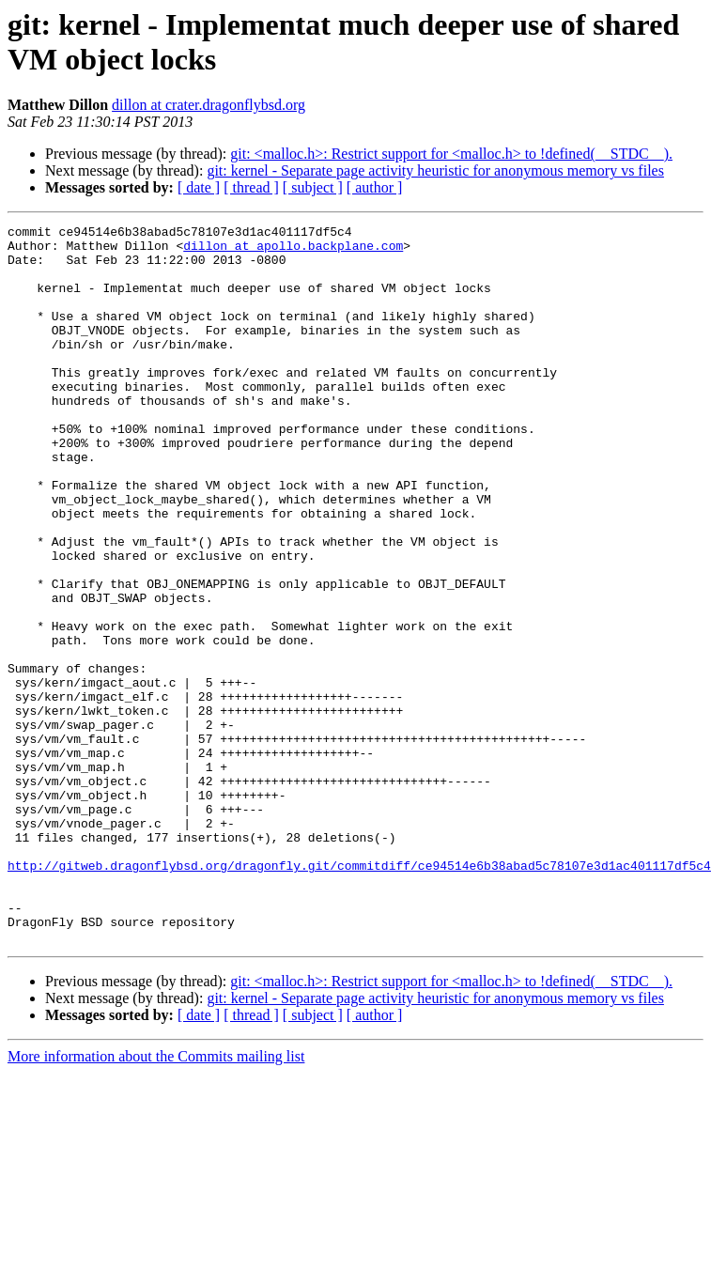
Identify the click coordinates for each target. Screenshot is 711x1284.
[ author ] (375, 187)
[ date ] (199, 187)
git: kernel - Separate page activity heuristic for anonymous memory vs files (435, 170)
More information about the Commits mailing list (156, 1200)
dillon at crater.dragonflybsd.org (208, 105)
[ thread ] (251, 187)
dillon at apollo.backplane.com (293, 250)
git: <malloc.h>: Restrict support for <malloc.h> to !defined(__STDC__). (451, 154)
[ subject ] (313, 187)
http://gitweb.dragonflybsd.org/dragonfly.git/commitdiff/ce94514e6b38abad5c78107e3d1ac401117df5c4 (359, 994)
